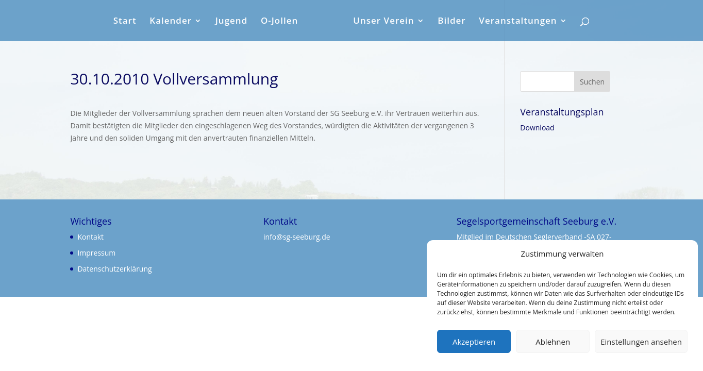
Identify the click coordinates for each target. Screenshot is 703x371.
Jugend (231, 21)
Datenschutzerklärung (114, 269)
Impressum (96, 253)
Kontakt (90, 237)
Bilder (451, 21)
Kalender (170, 21)
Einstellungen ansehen (641, 341)
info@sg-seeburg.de (296, 237)
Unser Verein (383, 21)
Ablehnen (552, 341)
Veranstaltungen (518, 21)
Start (125, 21)
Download (537, 127)
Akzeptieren (474, 341)
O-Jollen (279, 21)
